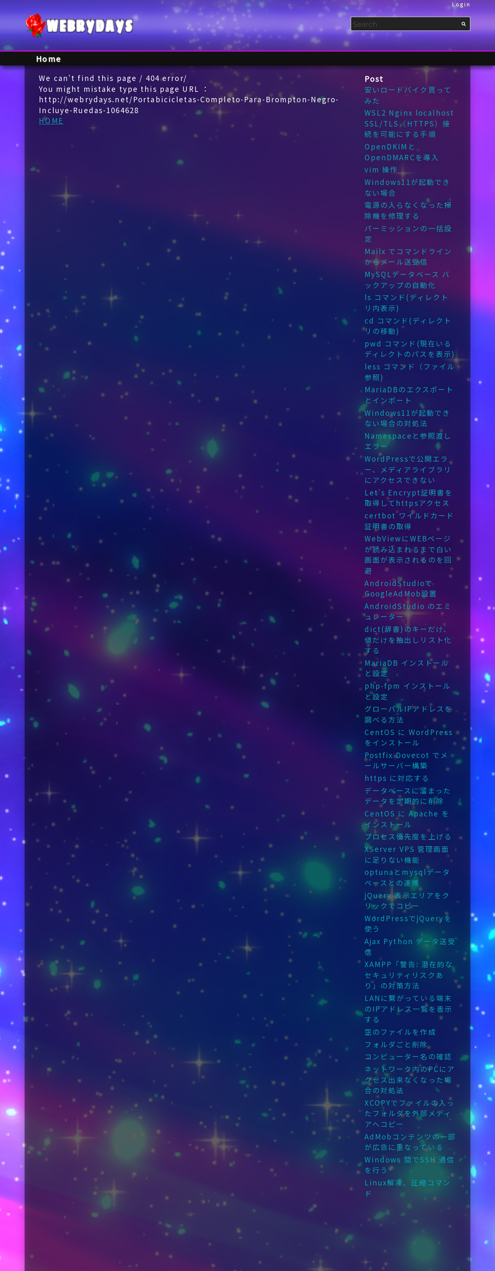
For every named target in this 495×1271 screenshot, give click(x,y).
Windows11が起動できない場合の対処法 (407, 418)
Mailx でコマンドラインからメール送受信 (408, 256)
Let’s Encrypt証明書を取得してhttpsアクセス (408, 497)
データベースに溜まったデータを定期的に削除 (407, 795)
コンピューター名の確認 (408, 1056)
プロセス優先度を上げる (408, 836)
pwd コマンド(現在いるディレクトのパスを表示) (409, 348)
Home (48, 58)
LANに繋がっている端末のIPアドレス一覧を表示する (408, 1008)
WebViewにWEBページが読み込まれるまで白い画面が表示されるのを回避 (408, 554)
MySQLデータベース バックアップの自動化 (407, 279)
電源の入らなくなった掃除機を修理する (408, 210)
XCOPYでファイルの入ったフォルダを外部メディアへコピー (409, 1113)
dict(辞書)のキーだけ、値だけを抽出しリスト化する (408, 639)
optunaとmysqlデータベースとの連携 (407, 877)
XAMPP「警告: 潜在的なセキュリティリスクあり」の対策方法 (408, 975)
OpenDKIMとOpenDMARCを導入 (402, 151)
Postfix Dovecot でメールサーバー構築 (406, 760)
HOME (51, 120)
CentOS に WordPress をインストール (408, 737)
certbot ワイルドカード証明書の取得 (409, 520)
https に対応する (397, 778)
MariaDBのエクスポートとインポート (409, 394)
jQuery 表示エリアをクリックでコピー (407, 900)
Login (461, 4)
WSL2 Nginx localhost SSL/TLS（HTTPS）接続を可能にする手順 (409, 123)
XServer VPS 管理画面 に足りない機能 (407, 854)
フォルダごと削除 (396, 1044)
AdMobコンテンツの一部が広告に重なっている (410, 1141)
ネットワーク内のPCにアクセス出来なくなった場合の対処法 (409, 1079)
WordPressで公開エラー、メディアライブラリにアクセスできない (408, 469)
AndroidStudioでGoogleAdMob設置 (400, 588)
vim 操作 (381, 169)
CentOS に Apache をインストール (407, 818)
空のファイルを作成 (400, 1031)
